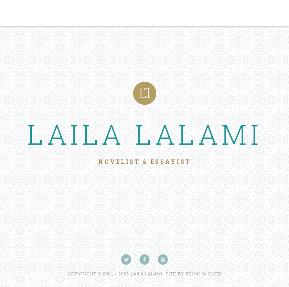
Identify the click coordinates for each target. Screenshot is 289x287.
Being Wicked (204, 273)
